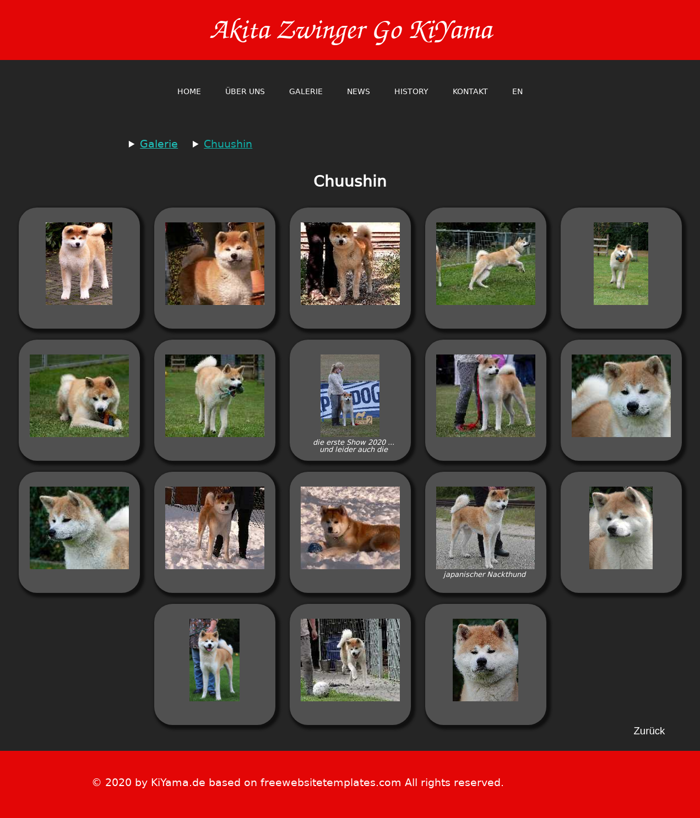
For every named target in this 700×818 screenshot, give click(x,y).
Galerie (306, 91)
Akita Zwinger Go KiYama (350, 30)
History (411, 91)
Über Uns (245, 91)
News (358, 91)
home (189, 91)
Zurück (649, 731)
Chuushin (228, 144)
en (517, 91)
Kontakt (470, 91)
